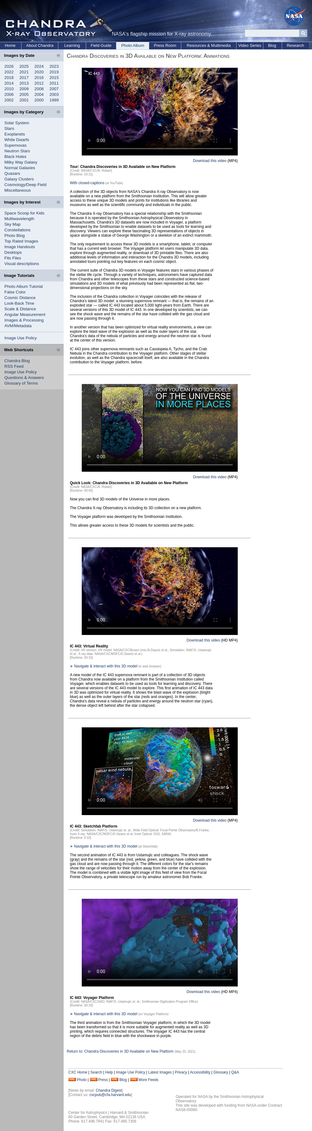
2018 (9, 77)
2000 (39, 100)
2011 (54, 83)
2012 (39, 83)
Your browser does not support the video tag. (160, 111)
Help (109, 1072)
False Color (15, 292)
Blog (272, 45)
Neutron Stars (17, 151)
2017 (24, 77)
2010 (9, 88)
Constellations (17, 230)
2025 (24, 66)
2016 (39, 77)
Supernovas (15, 145)
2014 (9, 83)
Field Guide (101, 45)
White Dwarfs (16, 139)
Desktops (13, 252)
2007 (54, 88)
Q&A (235, 1072)
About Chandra (39, 45)
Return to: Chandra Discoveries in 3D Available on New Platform (120, 1051)
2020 (39, 72)
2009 (24, 88)
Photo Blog (14, 235)
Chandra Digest (109, 1090)
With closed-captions (87, 183)
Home (10, 45)
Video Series (249, 45)
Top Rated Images (21, 241)
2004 (39, 94)
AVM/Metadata (18, 325)
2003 (54, 94)
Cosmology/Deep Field (25, 184)
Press (103, 1080)
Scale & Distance (20, 309)
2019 (54, 72)
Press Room (165, 45)
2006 (9, 94)
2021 (24, 72)
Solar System (16, 122)
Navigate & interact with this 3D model (105, 666)
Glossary (220, 1072)
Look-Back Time (19, 303)
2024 (39, 66)
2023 (54, 66)
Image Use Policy (20, 338)
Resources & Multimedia (209, 45)
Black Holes (15, 156)
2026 (9, 66)
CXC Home (77, 1072)
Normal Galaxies (19, 167)
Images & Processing (24, 320)
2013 (24, 83)
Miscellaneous (17, 190)
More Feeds (148, 1080)
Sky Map (12, 224)
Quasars (12, 173)
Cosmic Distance (20, 297)
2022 (9, 72)
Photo (81, 1080)
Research (295, 45)
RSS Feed (14, 366)
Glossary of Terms (21, 383)
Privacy (181, 1072)
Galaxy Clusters (19, 179)
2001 (24, 100)
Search (96, 1072)
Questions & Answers (24, 377)
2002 (9, 100)
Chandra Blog (17, 360)
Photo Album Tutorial (23, 286)
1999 (54, 100)
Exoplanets (14, 134)
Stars (9, 128)
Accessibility (200, 1072)
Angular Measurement (24, 314)
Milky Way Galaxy (20, 162)
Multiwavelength (19, 218)
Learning (72, 45)
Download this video (210, 161)
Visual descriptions (21, 263)
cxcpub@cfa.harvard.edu (110, 1095)
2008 (39, 88)
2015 (54, 77)
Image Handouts (19, 246)
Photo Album (132, 45)
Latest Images (160, 1072)
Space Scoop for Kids (24, 213)
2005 (24, 94)
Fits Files (12, 258)
